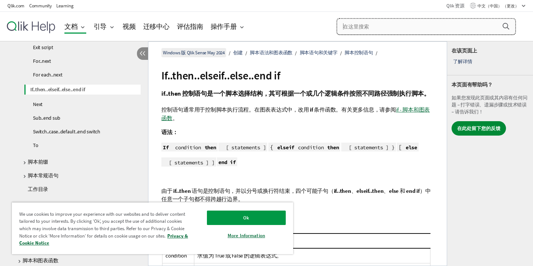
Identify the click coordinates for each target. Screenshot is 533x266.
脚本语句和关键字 (319, 53)
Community (40, 6)
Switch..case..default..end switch (66, 131)
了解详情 (462, 61)
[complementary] (490, 153)
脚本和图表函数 (40, 260)
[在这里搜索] (426, 26)
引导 (100, 26)
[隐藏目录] (142, 53)
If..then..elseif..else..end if (57, 89)
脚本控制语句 (359, 53)
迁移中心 (156, 26)
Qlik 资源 (455, 6)
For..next (42, 61)
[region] (152, 228)
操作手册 (224, 26)
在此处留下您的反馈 (478, 128)
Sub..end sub (46, 118)
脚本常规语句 (43, 175)
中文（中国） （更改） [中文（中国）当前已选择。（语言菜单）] (498, 5)
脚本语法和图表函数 (271, 53)
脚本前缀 (38, 161)
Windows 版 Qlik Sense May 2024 (194, 53)
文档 (71, 26)
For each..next (48, 74)
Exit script (43, 47)
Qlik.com (15, 6)
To (35, 145)
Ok (246, 218)
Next (38, 104)
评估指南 (190, 26)
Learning (64, 6)
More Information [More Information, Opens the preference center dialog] (246, 235)
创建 (238, 53)
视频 (129, 26)
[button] (506, 26)
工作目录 (38, 189)
